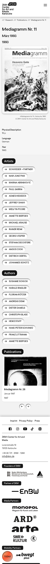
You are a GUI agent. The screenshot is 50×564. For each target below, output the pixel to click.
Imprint (13, 421)
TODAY (7, 556)
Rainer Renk (15, 229)
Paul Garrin (15, 189)
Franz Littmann (18, 334)
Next (28, 406)
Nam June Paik (17, 176)
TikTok (32, 429)
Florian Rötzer (17, 294)
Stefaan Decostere (20, 242)
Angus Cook (16, 249)
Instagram (17, 429)
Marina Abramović (20, 182)
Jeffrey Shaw (17, 202)
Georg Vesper (17, 236)
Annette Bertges (18, 216)
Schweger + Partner (21, 169)
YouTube (25, 429)
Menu (45, 5)
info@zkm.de (8, 456)
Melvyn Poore (17, 209)
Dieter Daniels (17, 308)
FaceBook (10, 429)
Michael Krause (18, 222)
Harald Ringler (18, 288)
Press (37, 421)
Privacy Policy (26, 421)
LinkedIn (40, 429)
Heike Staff (15, 321)
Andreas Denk (17, 301)
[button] (25, 79)
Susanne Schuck (18, 281)
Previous (22, 406)
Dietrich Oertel (18, 256)
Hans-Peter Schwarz (21, 328)
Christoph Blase (18, 314)
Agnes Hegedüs (17, 196)
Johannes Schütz (19, 262)
